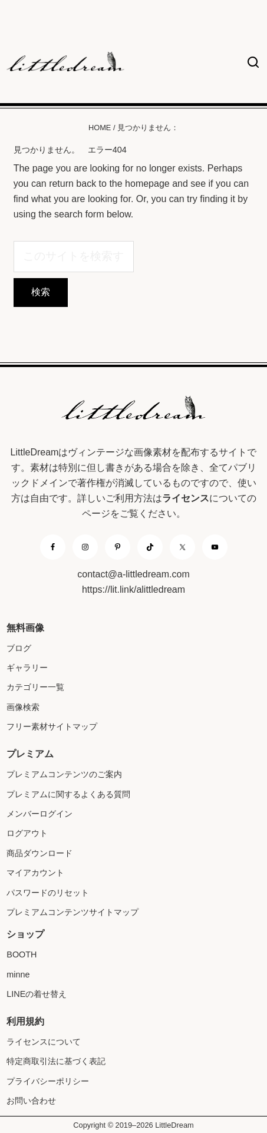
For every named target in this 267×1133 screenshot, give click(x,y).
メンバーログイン (39, 813)
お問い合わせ (31, 1100)
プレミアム (30, 754)
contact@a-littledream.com (133, 574)
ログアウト (27, 833)
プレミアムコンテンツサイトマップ (72, 912)
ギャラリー (27, 667)
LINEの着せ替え (36, 994)
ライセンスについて (43, 1041)
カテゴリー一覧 (35, 687)
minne (17, 974)
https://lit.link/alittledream (133, 589)
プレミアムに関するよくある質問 (68, 794)
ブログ (18, 648)
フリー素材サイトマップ (51, 726)
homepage (147, 184)
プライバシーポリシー (47, 1081)
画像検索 (22, 707)
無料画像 (25, 628)
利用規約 (25, 1021)
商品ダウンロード (39, 853)
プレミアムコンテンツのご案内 (64, 774)
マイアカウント (35, 872)
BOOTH (21, 954)
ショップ (25, 934)
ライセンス (185, 498)
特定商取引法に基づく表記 (56, 1061)
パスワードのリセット (47, 892)
